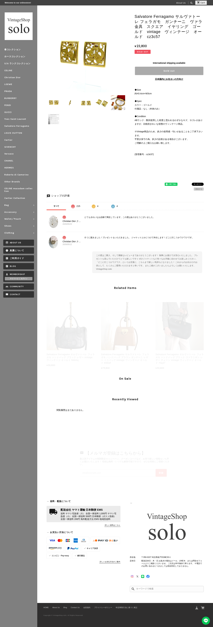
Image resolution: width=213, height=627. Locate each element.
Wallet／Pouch (12, 219)
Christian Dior (12, 77)
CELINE (8, 70)
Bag (6, 205)
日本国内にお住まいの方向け (169, 79)
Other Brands (12, 181)
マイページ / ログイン (18, 279)
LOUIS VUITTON (13, 133)
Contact (15, 294)
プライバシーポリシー (103, 607)
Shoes (7, 226)
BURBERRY (10, 98)
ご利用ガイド (17, 258)
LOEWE (8, 84)
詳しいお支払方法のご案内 (110, 562)
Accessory (10, 212)
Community (17, 286)
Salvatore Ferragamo (16, 126)
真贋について (17, 250)
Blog (13, 266)
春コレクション (12, 49)
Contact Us (75, 607)
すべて (56, 206)
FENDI (7, 105)
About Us (181, 3)
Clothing (9, 233)
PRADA (8, 91)
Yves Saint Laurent (15, 119)
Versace (9, 153)
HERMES (9, 167)
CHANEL (8, 160)
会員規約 (87, 607)
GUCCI (8, 112)
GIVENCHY (10, 147)
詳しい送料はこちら (112, 525)
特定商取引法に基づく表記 (126, 607)
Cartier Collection (14, 198)
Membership (17, 274)
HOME (46, 607)
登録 (161, 473)
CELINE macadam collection (18, 189)
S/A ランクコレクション (17, 63)
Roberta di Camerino (16, 174)
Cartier (8, 140)
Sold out (169, 71)
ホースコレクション (14, 56)
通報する (198, 189)
